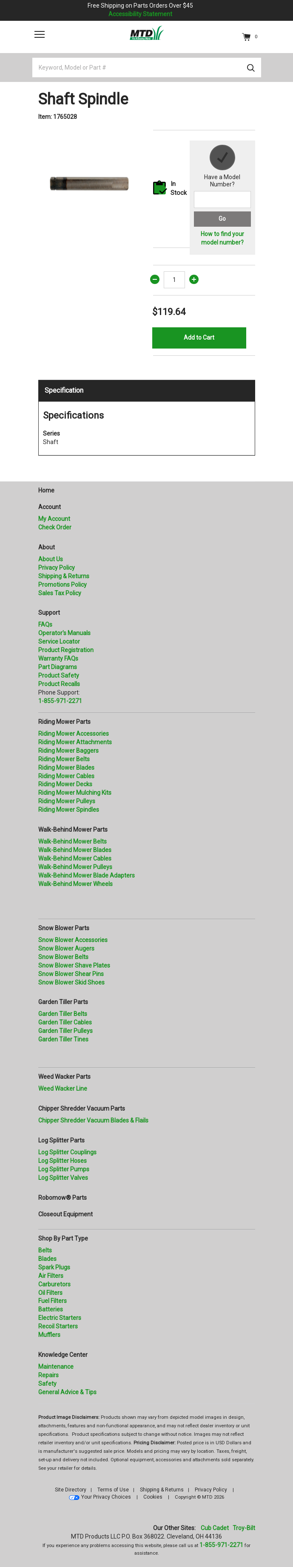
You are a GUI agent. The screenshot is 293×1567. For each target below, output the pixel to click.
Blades (47, 1258)
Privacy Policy (56, 567)
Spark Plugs (54, 1267)
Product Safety (58, 675)
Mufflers (49, 1334)
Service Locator (59, 641)
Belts (45, 1250)
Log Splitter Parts (61, 1140)
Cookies (152, 1497)
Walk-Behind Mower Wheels (75, 884)
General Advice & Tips (67, 1392)
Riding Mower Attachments (75, 742)
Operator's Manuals (64, 633)
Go (222, 218)
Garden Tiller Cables (65, 1022)
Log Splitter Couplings (67, 1152)
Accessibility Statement (140, 14)
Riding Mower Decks (65, 784)
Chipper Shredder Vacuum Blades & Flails (93, 1120)
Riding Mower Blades (66, 767)
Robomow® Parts (62, 1197)
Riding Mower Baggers (68, 750)
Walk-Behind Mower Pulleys (75, 867)
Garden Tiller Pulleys (65, 1030)
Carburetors (54, 1284)
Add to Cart (199, 337)
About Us (50, 559)
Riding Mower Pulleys (66, 801)
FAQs (45, 624)
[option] (89, 181)
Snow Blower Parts (63, 928)
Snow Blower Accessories (73, 940)
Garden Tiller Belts (62, 1013)
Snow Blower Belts (63, 957)
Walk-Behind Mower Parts (73, 829)
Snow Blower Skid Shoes (71, 982)
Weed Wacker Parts (64, 1076)
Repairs (48, 1375)
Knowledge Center (63, 1354)
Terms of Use (113, 1490)
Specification (64, 390)
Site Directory (70, 1490)
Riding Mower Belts (64, 759)
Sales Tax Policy (59, 593)
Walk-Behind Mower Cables (74, 858)
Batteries (50, 1309)
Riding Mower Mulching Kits (74, 792)
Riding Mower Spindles (68, 809)
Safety (47, 1383)
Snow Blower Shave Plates (74, 965)
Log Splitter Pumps (63, 1169)
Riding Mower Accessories (73, 733)
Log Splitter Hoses (62, 1160)
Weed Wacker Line (62, 1088)
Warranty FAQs (58, 658)
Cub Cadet (215, 1528)
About (46, 547)
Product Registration (66, 650)
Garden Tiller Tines (63, 1039)
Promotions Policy (62, 584)
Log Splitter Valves (63, 1177)
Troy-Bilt (244, 1528)
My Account (54, 518)
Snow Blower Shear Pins (71, 974)
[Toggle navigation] (39, 34)
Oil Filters (50, 1292)
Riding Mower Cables (66, 776)
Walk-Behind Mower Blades (74, 850)
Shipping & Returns (63, 576)
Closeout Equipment (65, 1214)
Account (49, 507)
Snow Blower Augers (66, 948)
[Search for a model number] (222, 199)
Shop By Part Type (63, 1238)
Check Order (54, 527)
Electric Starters (59, 1317)
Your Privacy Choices (106, 1497)
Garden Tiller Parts (63, 1002)
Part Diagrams (57, 667)
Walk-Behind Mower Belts (72, 841)
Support (49, 612)
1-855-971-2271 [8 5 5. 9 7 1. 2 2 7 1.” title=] (60, 701)
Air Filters (50, 1275)
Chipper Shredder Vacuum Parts (81, 1108)
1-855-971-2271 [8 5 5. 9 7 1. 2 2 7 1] (221, 1545)
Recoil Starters (58, 1326)
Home (46, 490)
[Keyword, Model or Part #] (147, 67)
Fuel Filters (52, 1300)
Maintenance (56, 1366)
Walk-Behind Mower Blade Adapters (86, 875)
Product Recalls (59, 684)
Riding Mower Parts (64, 721)
